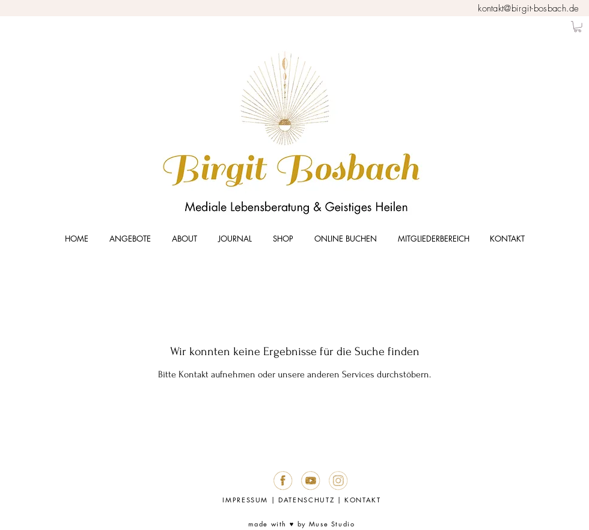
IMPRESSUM (245, 499)
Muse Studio (332, 523)
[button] (577, 26)
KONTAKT (362, 499)
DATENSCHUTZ (306, 499)
